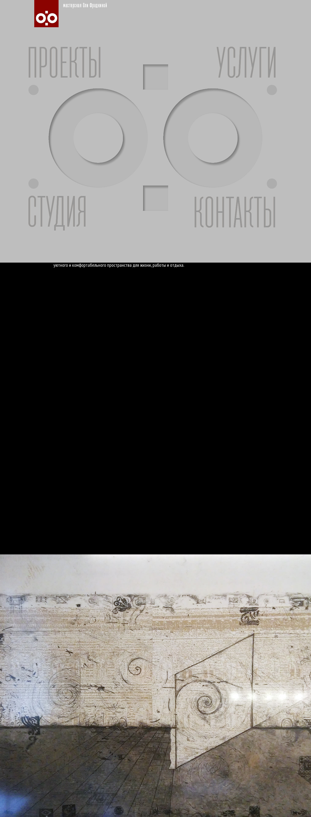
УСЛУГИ (246, 65)
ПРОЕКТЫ (64, 65)
